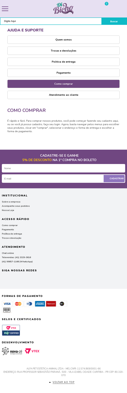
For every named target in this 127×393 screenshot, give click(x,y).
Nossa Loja (8, 210)
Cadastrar (114, 178)
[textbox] (50, 21)
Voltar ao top (64, 382)
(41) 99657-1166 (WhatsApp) (17, 261)
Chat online (8, 253)
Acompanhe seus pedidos (16, 206)
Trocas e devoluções (63, 50)
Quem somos (63, 39)
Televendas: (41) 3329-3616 (16, 257)
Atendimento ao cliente (63, 95)
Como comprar (63, 84)
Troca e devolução (11, 238)
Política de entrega (12, 233)
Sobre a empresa (11, 201)
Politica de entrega (63, 62)
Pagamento (64, 73)
